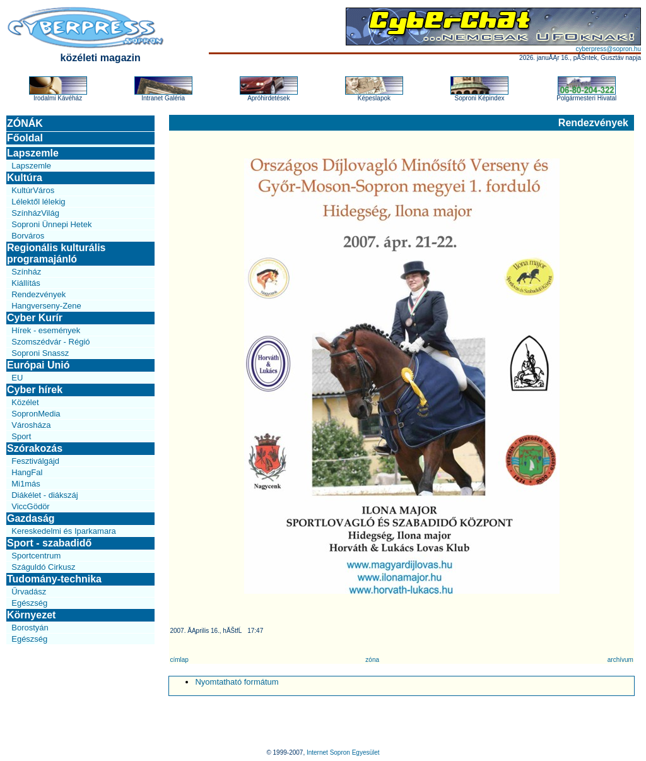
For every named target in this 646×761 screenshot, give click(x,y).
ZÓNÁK (25, 123)
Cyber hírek (34, 389)
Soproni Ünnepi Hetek (51, 224)
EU (17, 377)
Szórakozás (34, 448)
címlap (179, 659)
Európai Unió (38, 365)
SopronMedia (35, 413)
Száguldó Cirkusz (43, 567)
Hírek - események (45, 330)
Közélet (24, 402)
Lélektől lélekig (38, 201)
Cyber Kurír (34, 317)
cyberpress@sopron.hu (608, 48)
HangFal (26, 472)
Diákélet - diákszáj (44, 495)
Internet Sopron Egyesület (343, 752)
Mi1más (25, 483)
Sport (21, 436)
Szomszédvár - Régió (50, 341)
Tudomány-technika (54, 579)
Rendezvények (38, 294)
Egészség (29, 603)
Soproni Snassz (40, 353)
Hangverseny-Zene (46, 305)
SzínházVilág (35, 213)
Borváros (27, 235)
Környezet (31, 615)
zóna (372, 659)
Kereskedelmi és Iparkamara (63, 531)
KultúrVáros (32, 190)
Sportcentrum (36, 555)
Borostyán (30, 627)
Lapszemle (33, 153)
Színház (26, 271)
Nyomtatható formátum (236, 682)
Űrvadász (28, 591)
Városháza (30, 425)
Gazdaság (31, 518)
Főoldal (25, 138)
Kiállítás (25, 283)
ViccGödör (30, 506)
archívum (620, 659)
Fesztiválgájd (35, 461)
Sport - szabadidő (49, 543)
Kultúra (24, 177)
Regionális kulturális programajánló (56, 253)
